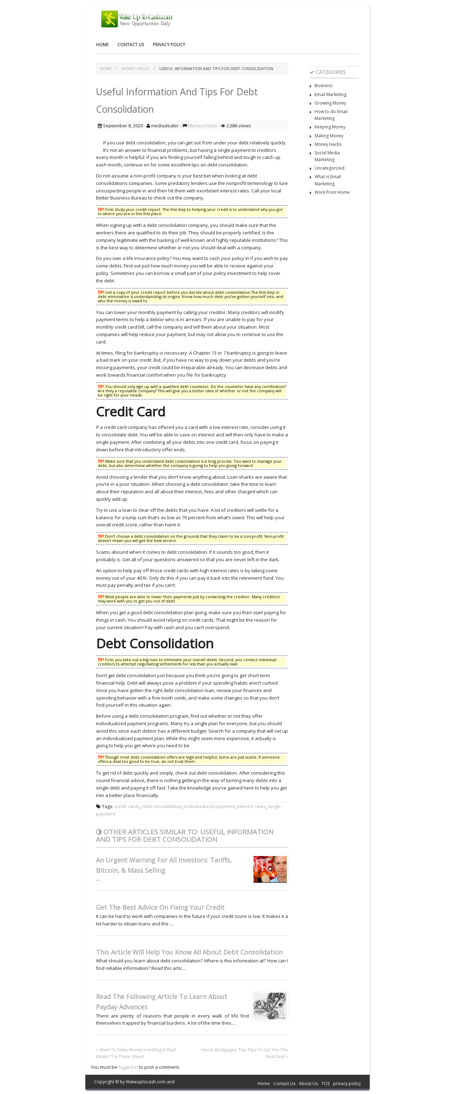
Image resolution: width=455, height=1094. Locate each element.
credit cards (127, 806)
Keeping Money (330, 127)
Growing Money (330, 103)
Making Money (329, 136)
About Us (308, 1083)
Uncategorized (329, 168)
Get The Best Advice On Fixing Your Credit (160, 907)
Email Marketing (330, 94)
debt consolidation (162, 806)
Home (102, 45)
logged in (128, 1067)
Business (323, 86)
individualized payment (209, 806)
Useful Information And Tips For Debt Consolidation (216, 68)
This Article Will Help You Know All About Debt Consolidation (189, 952)
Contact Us (130, 45)
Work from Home (332, 192)
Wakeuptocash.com (146, 1082)
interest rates (251, 806)
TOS (325, 1083)
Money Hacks (135, 68)
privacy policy (169, 45)
